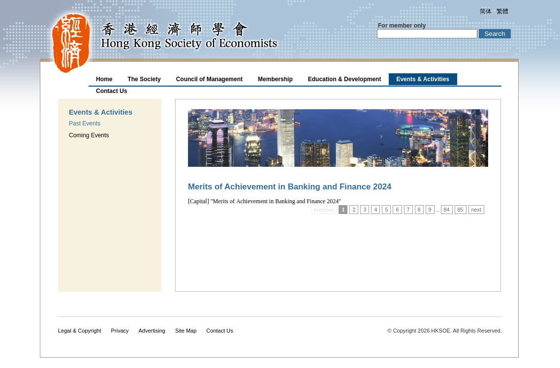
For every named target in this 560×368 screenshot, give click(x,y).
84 (447, 210)
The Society (143, 79)
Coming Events (89, 135)
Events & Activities (422, 79)
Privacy (119, 331)
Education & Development (344, 79)
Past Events (84, 123)
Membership (275, 79)
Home (104, 79)
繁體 (502, 11)
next (476, 210)
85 (461, 210)
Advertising (152, 331)
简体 (486, 11)
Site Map (185, 331)
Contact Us (111, 91)
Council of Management (209, 79)
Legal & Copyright (79, 331)
